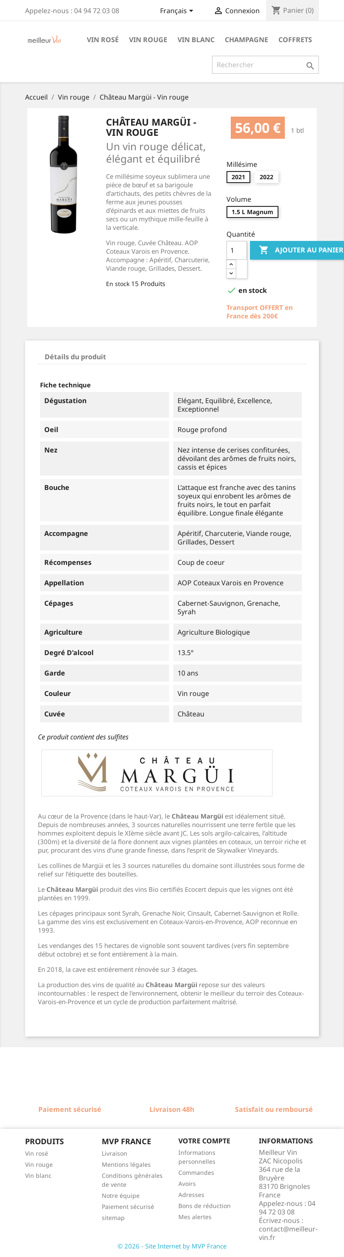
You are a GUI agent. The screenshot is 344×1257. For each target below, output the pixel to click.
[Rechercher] (265, 65)
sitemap (113, 1218)
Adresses (191, 1195)
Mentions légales (126, 1164)
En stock (117, 284)
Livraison (114, 1153)
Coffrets (295, 39)
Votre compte (204, 1140)
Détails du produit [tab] (75, 356)
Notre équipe (121, 1195)
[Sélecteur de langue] (178, 11)
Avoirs (187, 1184)
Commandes (196, 1172)
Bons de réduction (204, 1206)
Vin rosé (103, 39)
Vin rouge (148, 39)
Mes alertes (195, 1217)
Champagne (246, 39)
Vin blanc (196, 39)
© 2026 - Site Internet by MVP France (172, 1246)
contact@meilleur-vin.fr (288, 1233)
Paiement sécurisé (128, 1207)
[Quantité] (236, 250)
